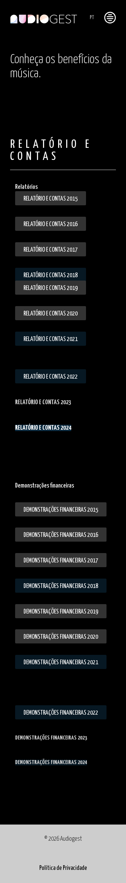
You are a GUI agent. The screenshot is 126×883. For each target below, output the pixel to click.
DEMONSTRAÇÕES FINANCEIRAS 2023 (51, 738)
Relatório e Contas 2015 (51, 199)
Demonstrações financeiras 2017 (61, 560)
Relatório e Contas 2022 (51, 377)
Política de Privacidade (63, 868)
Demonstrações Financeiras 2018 (61, 586)
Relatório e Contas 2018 (51, 275)
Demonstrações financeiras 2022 (61, 713)
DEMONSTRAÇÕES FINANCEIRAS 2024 (51, 762)
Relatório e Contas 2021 (51, 339)
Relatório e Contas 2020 (51, 313)
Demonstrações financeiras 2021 (61, 662)
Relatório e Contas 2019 (51, 288)
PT (92, 17)
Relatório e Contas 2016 (51, 224)
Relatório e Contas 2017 (51, 250)
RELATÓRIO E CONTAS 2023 (43, 402)
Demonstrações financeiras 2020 (61, 637)
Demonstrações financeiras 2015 (61, 510)
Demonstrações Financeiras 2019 (61, 611)
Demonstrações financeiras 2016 (61, 535)
